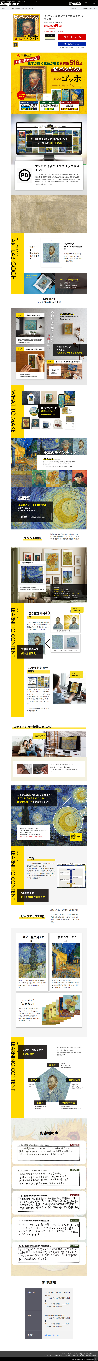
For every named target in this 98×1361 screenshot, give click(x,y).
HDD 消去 (24, 8)
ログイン (56, 31)
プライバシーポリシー (49, 1355)
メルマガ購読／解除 (91, 1355)
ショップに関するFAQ (76, 1354)
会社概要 (85, 1354)
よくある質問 (84, 8)
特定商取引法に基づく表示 (63, 1355)
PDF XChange (16, 8)
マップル (31, 8)
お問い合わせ (93, 8)
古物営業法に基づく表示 (78, 1355)
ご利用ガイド (74, 8)
